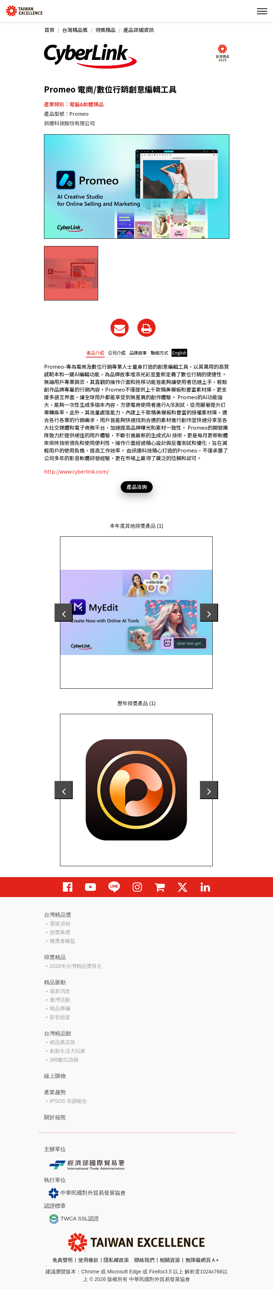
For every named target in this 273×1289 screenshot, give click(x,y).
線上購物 (55, 1076)
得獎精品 (105, 29)
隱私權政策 (116, 1260)
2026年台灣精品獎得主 (76, 966)
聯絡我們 (144, 1260)
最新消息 (60, 991)
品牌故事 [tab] (138, 352)
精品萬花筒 (62, 1042)
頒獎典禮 (60, 932)
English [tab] (179, 352)
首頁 (49, 29)
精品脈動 (55, 982)
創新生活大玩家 (67, 1050)
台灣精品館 (57, 1033)
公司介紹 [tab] (116, 352)
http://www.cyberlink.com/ (76, 471)
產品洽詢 (137, 486)
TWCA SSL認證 (73, 1219)
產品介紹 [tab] (95, 352)
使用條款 (88, 1260)
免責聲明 (62, 1260)
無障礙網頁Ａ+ (202, 1260)
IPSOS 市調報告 (68, 1101)
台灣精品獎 (75, 29)
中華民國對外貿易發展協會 (87, 1193)
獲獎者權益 (62, 941)
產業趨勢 (55, 1092)
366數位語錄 (64, 1059)
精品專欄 (60, 1008)
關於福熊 (55, 1117)
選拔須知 (60, 923)
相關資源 (170, 1260)
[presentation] (64, 612)
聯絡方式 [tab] (159, 352)
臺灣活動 (60, 999)
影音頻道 (60, 1017)
